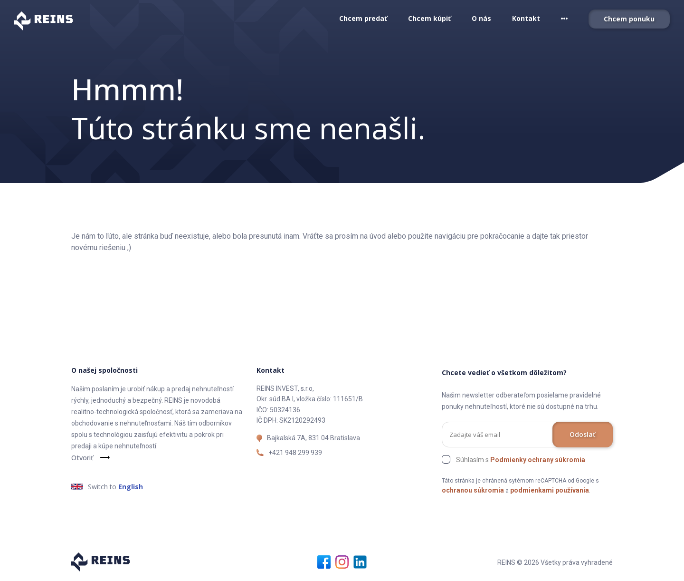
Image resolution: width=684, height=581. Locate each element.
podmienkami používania (549, 490)
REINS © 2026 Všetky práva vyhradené (555, 562)
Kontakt (526, 18)
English (130, 486)
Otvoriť (82, 457)
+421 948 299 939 (295, 452)
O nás (481, 18)
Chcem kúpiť (429, 18)
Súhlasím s (520, 460)
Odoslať (583, 434)
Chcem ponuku (629, 18)
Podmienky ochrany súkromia (537, 460)
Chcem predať (363, 18)
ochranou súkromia (473, 490)
